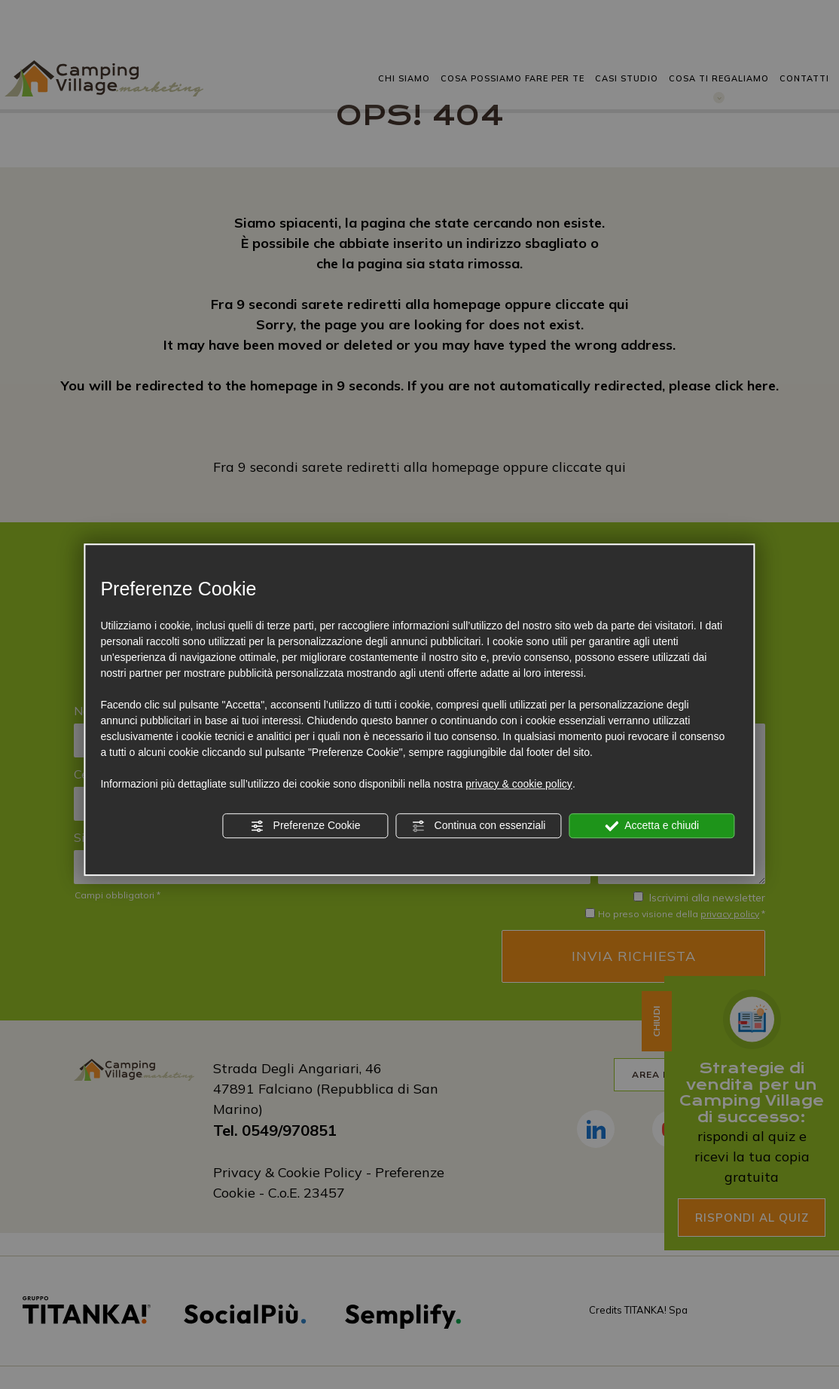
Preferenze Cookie (306, 826)
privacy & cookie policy (518, 784)
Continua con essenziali (479, 826)
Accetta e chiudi (652, 826)
